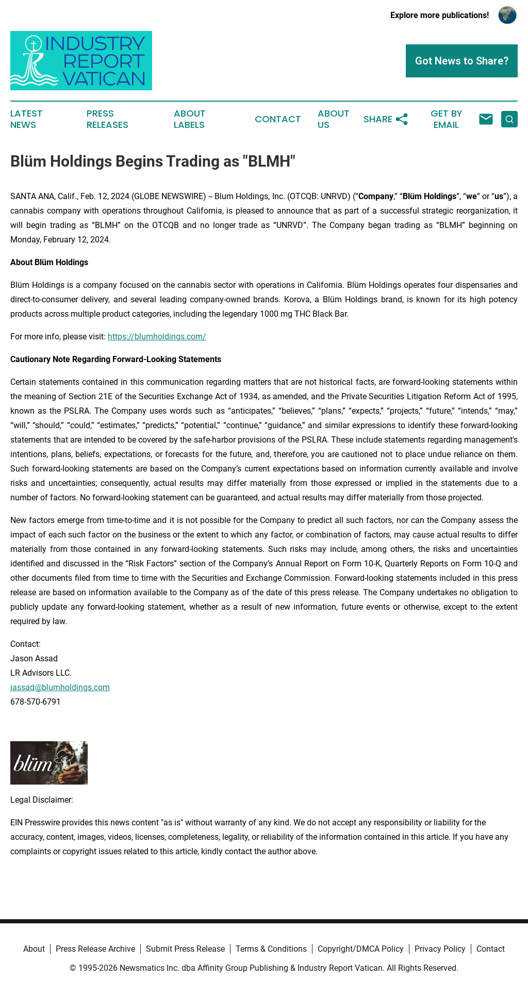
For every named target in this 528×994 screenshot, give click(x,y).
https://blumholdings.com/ (157, 336)
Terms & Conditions (271, 949)
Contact (278, 119)
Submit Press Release (185, 949)
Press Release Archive (95, 949)
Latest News (26, 119)
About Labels (190, 119)
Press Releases (107, 119)
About (34, 949)
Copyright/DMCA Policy (361, 949)
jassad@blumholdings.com (60, 687)
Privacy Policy (440, 949)
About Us (334, 119)
